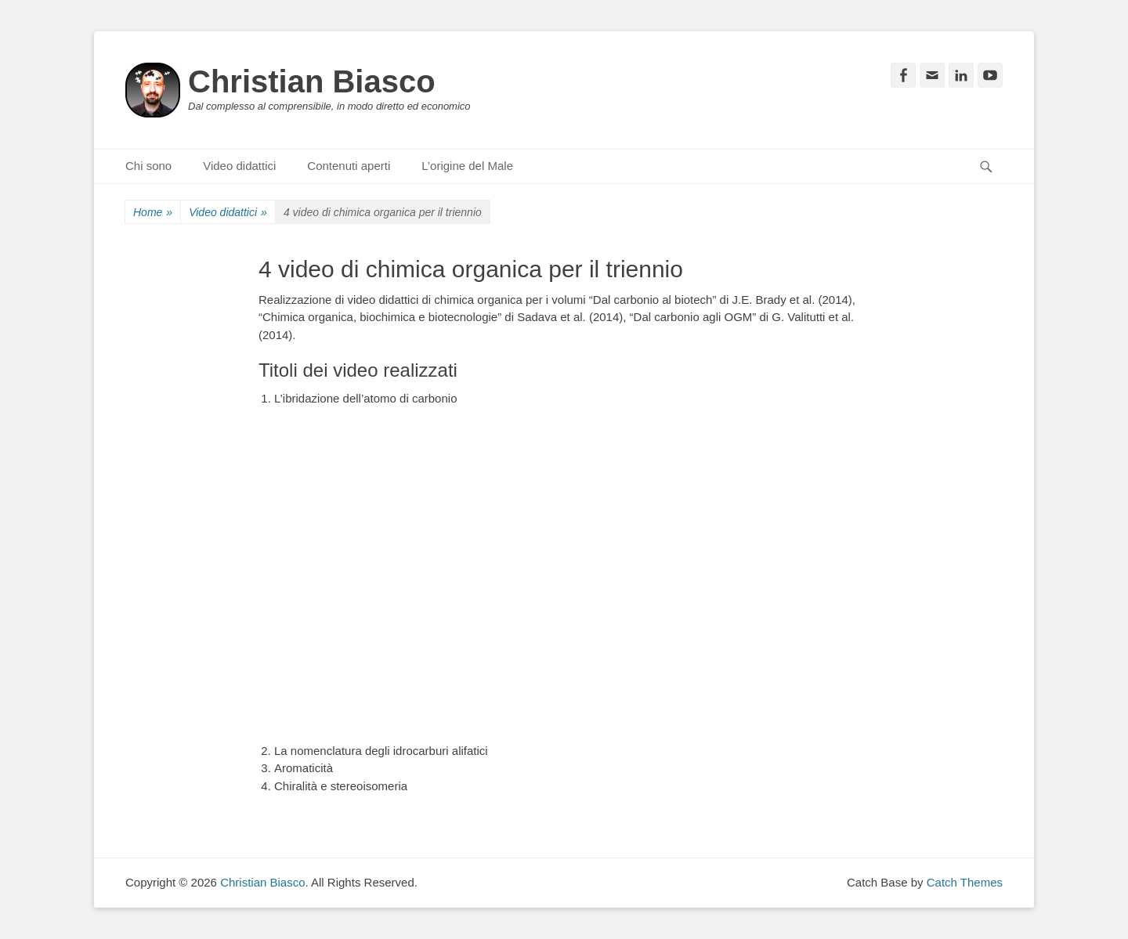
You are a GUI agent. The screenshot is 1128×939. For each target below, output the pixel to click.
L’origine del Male (467, 165)
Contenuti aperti (348, 165)
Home (152, 212)
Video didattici (239, 165)
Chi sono (148, 165)
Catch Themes (965, 882)
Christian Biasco (312, 81)
